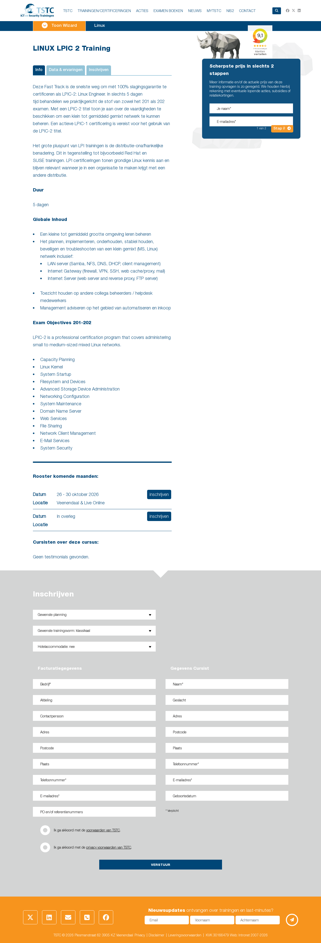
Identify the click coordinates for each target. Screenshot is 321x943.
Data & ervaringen (66, 70)
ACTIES (142, 10)
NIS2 (230, 10)
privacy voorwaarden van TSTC (108, 847)
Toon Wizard (59, 25)
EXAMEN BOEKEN (168, 10)
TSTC (67, 10)
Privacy (140, 935)
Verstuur (160, 865)
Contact (247, 10)
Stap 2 (282, 129)
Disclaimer (156, 935)
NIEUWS (195, 10)
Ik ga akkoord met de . (87, 830)
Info (38, 70)
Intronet (244, 935)
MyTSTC (214, 10)
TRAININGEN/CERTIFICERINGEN (104, 10)
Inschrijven (99, 70)
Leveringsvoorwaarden (184, 935)
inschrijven (159, 494)
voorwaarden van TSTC (103, 830)
